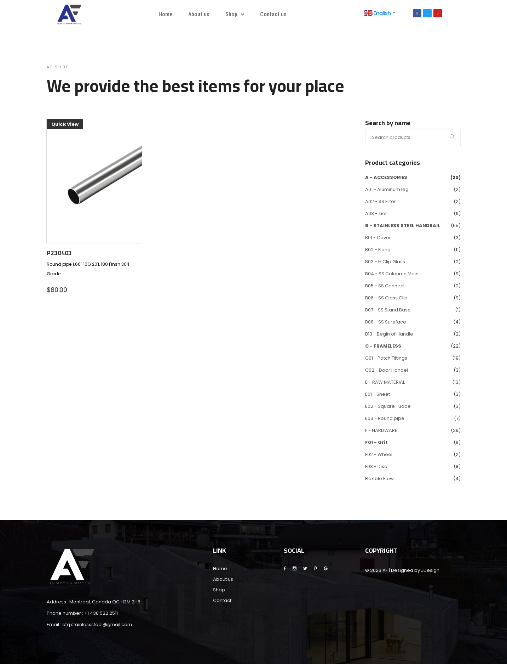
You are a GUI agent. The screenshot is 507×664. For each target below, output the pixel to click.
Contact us (273, 14)
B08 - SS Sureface (385, 322)
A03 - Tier (376, 213)
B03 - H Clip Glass (385, 261)
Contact (222, 600)
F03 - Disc (376, 466)
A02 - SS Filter (380, 201)
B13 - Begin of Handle (389, 334)
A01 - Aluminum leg (387, 189)
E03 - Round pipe (384, 418)
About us (198, 14)
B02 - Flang (378, 249)
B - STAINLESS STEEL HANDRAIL (402, 225)
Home (165, 14)
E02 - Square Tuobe (388, 406)
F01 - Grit (376, 442)
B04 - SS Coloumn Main (392, 273)
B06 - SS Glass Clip (386, 297)
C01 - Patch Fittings (386, 358)
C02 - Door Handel (386, 370)
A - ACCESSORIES (386, 177)
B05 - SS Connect (385, 285)
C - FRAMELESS (383, 346)
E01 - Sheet (377, 394)
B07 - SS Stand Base (388, 309)
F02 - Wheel (378, 454)
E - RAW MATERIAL (385, 382)
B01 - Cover (378, 237)
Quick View (65, 124)
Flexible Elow (379, 478)
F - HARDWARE (381, 430)
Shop (234, 14)
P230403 (59, 253)
